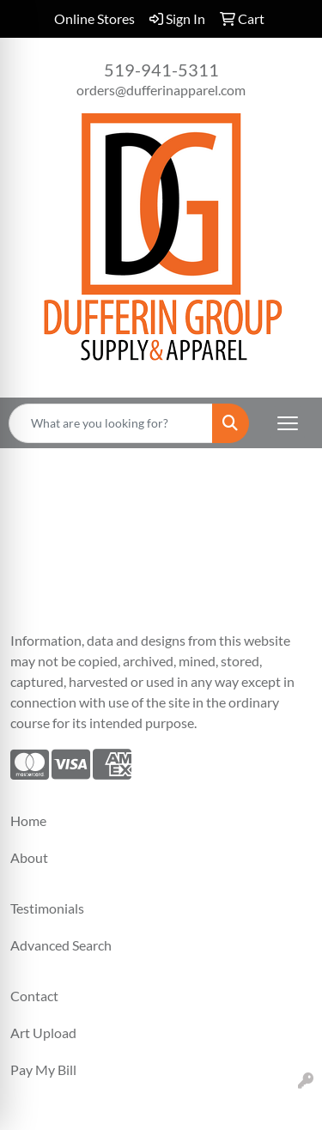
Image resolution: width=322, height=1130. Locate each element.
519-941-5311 (161, 69)
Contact (34, 995)
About (29, 857)
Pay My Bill (43, 1069)
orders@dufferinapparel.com (161, 90)
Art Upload (43, 1032)
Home (28, 820)
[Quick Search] (111, 423)
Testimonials (47, 908)
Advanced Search (61, 945)
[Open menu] (287, 423)
